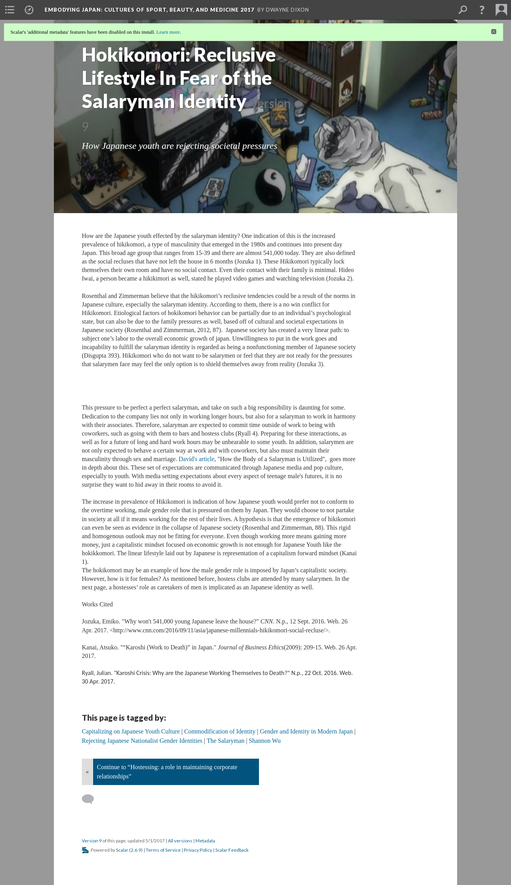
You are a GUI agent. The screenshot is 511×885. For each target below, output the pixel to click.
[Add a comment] (91, 799)
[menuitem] (9, 9)
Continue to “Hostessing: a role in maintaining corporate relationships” (167, 772)
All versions (180, 841)
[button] (482, 9)
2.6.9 (136, 850)
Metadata (205, 841)
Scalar (122, 850)
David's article (196, 459)
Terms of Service (163, 850)
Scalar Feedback (232, 850)
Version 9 (92, 841)
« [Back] (87, 771)
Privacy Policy (198, 850)
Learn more (168, 32)
